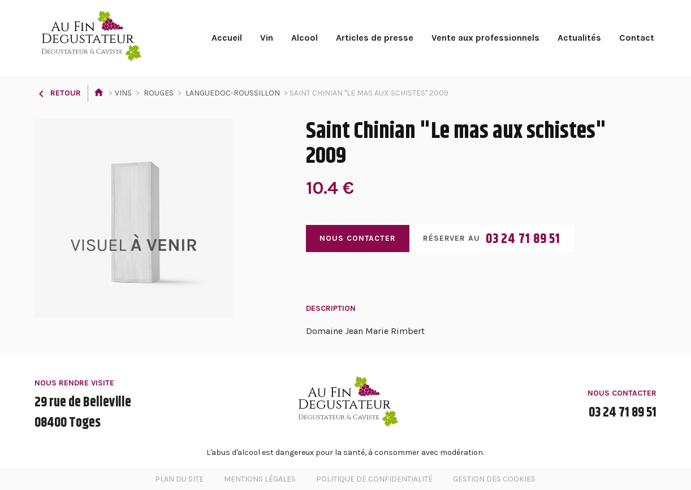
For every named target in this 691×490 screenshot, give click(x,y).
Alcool (304, 37)
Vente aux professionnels (485, 37)
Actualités (579, 37)
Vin (266, 37)
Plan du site (179, 479)
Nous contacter (357, 238)
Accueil (226, 37)
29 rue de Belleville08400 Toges (82, 412)
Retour (57, 93)
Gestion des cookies (494, 479)
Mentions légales (260, 479)
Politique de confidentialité (374, 479)
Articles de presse (374, 37)
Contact (636, 37)
